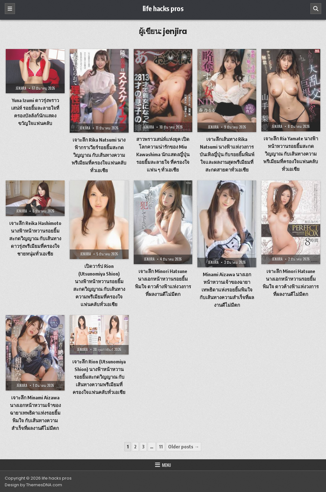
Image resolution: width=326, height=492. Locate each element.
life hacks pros (163, 8)
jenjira (21, 88)
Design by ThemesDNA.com (33, 485)
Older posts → (183, 446)
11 (161, 446)
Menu (166, 465)
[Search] (315, 8)
